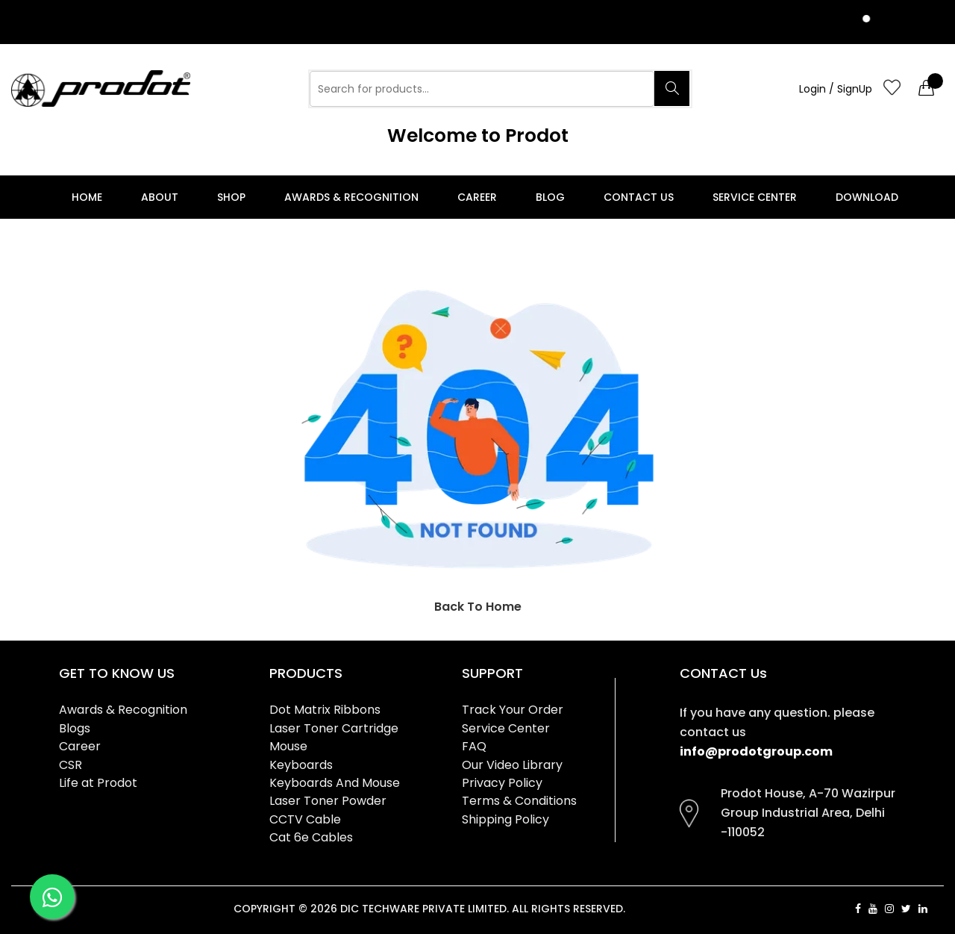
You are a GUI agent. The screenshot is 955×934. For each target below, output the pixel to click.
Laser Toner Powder (327, 800)
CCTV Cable (305, 819)
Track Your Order (512, 709)
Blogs (74, 728)
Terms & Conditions (519, 800)
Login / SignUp (835, 88)
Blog (550, 197)
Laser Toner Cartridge (333, 728)
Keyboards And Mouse (334, 782)
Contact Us (639, 197)
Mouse (288, 746)
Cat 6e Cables (311, 837)
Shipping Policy (505, 819)
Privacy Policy (502, 782)
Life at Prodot (98, 782)
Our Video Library (512, 764)
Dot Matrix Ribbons (325, 709)
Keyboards (301, 764)
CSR (70, 764)
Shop (231, 197)
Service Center (755, 197)
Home (87, 197)
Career (477, 197)
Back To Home (478, 606)
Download (867, 197)
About (159, 197)
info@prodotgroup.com (756, 751)
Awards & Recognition (351, 197)
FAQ (474, 746)
